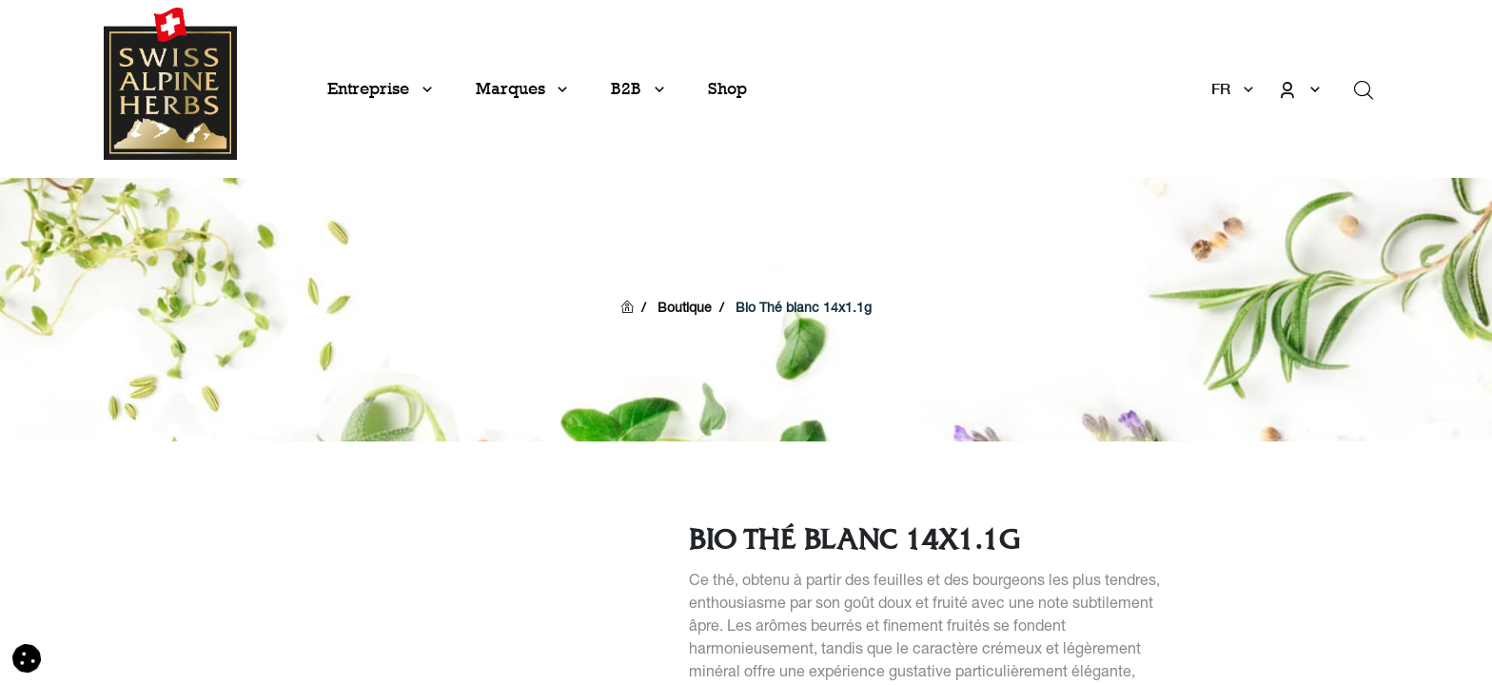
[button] (26, 659)
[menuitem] (727, 89)
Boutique (685, 309)
